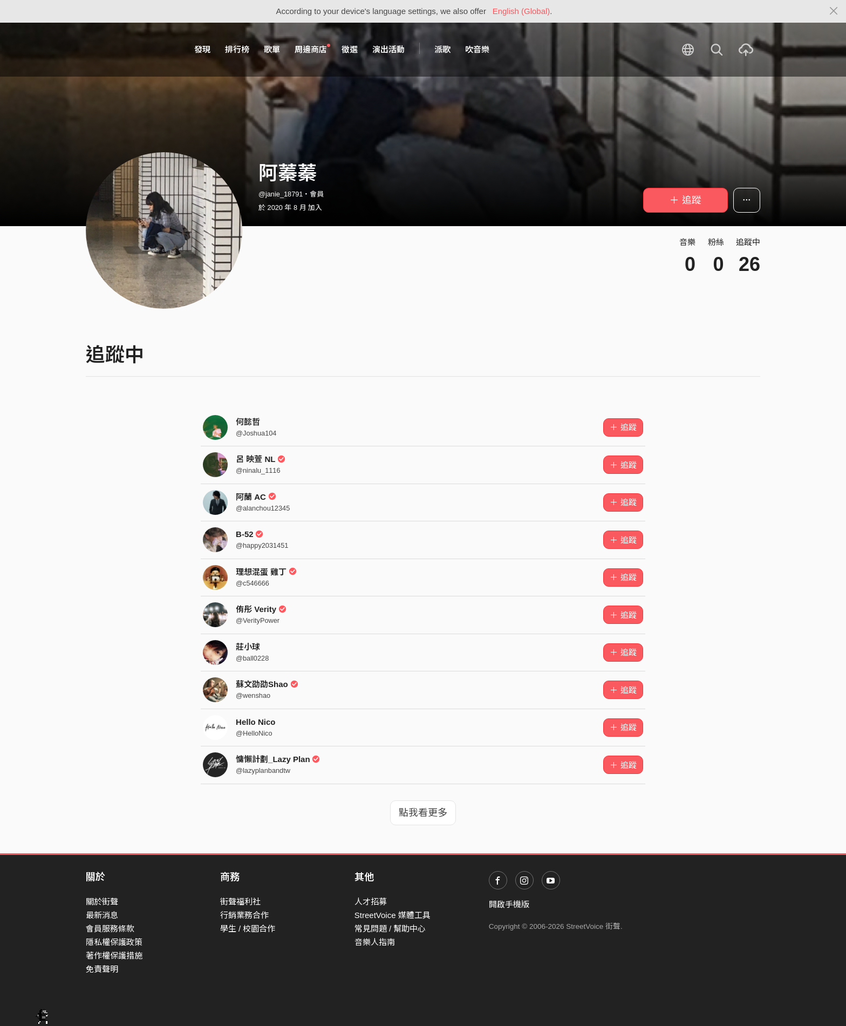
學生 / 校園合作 (248, 928)
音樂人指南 (374, 942)
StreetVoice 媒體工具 (392, 915)
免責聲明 (102, 969)
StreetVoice (130, 49)
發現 (202, 49)
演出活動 (388, 49)
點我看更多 (423, 812)
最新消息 (102, 915)
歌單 (272, 49)
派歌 (442, 49)
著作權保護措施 (114, 955)
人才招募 (370, 901)
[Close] (834, 11)
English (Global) (521, 11)
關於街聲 (102, 901)
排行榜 (237, 49)
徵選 (350, 49)
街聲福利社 (240, 901)
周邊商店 (312, 49)
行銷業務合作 (244, 915)
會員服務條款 (110, 928)
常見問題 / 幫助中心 (390, 928)
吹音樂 (477, 49)
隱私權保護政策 (114, 942)
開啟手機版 (509, 904)
